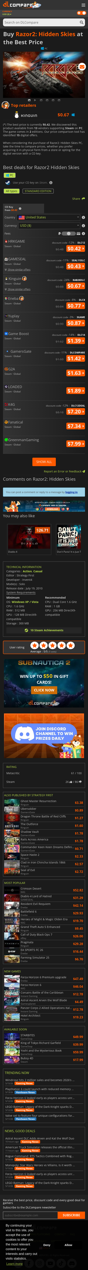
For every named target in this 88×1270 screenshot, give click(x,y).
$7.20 (76, 411)
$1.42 (76, 358)
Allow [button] (68, 1245)
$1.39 (76, 340)
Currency (11, 225)
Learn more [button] (14, 1263)
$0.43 (76, 266)
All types (11, 191)
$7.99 (76, 443)
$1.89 (76, 390)
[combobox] (48, 217)
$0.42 (76, 248)
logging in (71, 492)
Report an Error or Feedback (64, 471)
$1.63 (76, 373)
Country (10, 217)
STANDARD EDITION (38, 191)
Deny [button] (46, 1245)
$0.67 (76, 286)
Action (27, 571)
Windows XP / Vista (25, 602)
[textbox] (33, 217)
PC (9, 175)
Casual (37, 571)
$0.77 (76, 305)
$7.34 (76, 426)
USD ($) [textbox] (25, 225)
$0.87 (76, 323)
